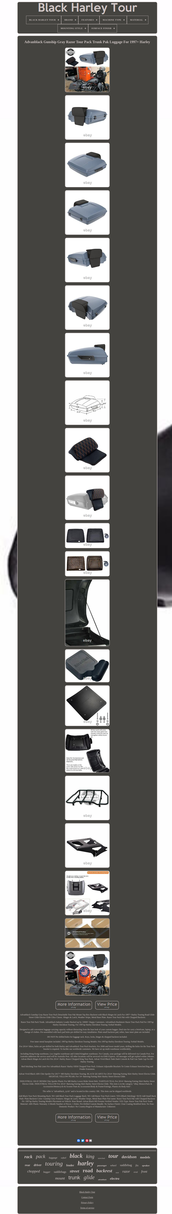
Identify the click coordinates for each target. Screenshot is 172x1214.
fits (136, 1165)
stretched (101, 1158)
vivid (136, 1172)
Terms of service (87, 1208)
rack (28, 1156)
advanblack (102, 1180)
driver (37, 1165)
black (76, 1156)
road (88, 1170)
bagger (46, 1172)
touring (54, 1163)
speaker (146, 1165)
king (90, 1156)
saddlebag (126, 1165)
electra (114, 1178)
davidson (129, 1157)
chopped (33, 1171)
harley (86, 1163)
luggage (53, 1157)
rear (27, 1165)
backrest (104, 1170)
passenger (102, 1165)
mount (60, 1178)
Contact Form (87, 1197)
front (144, 1171)
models (145, 1157)
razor (126, 1171)
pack (40, 1156)
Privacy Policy (87, 1202)
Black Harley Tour (87, 1192)
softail (63, 1158)
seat (117, 1172)
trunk (74, 1177)
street (74, 1171)
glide (89, 1177)
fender (70, 1165)
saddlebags (60, 1171)
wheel (113, 1165)
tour (113, 1156)
